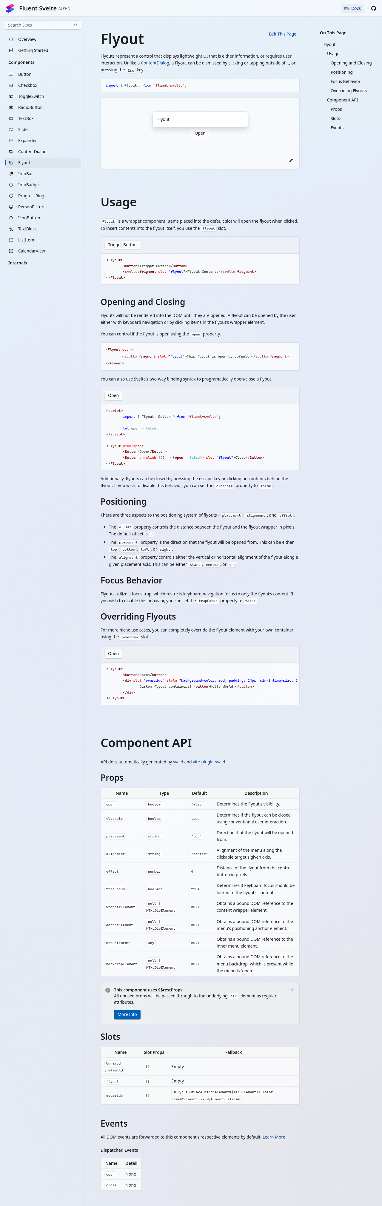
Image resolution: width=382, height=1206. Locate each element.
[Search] (76, 25)
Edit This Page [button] (282, 34)
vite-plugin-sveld (209, 762)
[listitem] (43, 39)
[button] (373, 8)
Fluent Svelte (37, 8)
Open (113, 396)
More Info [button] (127, 1015)
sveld (178, 762)
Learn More (274, 1137)
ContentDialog (155, 63)
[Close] (292, 990)
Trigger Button (122, 245)
